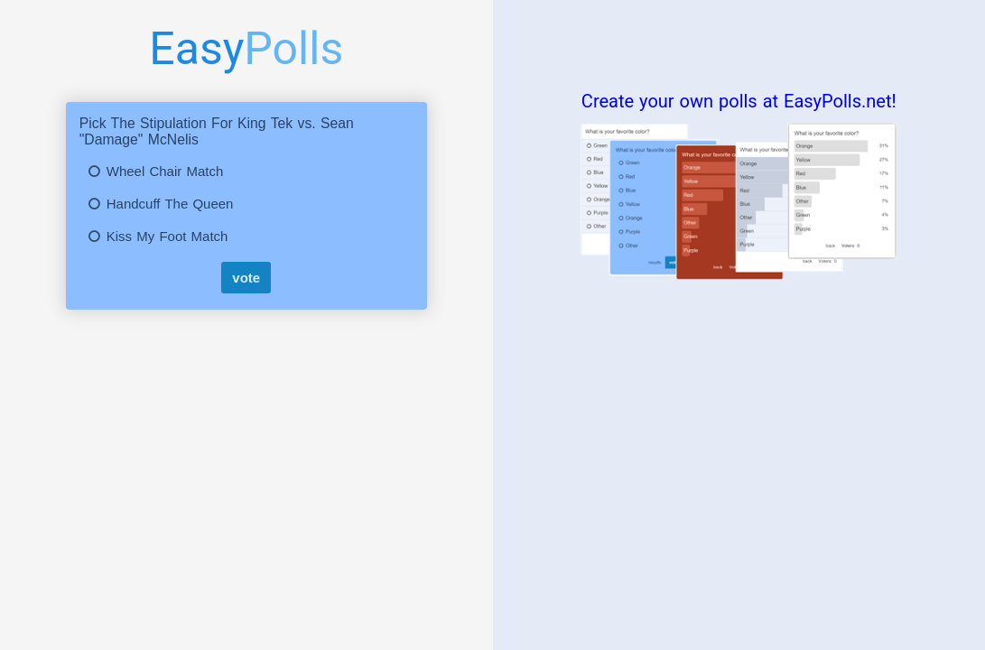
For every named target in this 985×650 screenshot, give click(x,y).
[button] (246, 171)
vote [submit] (246, 277)
